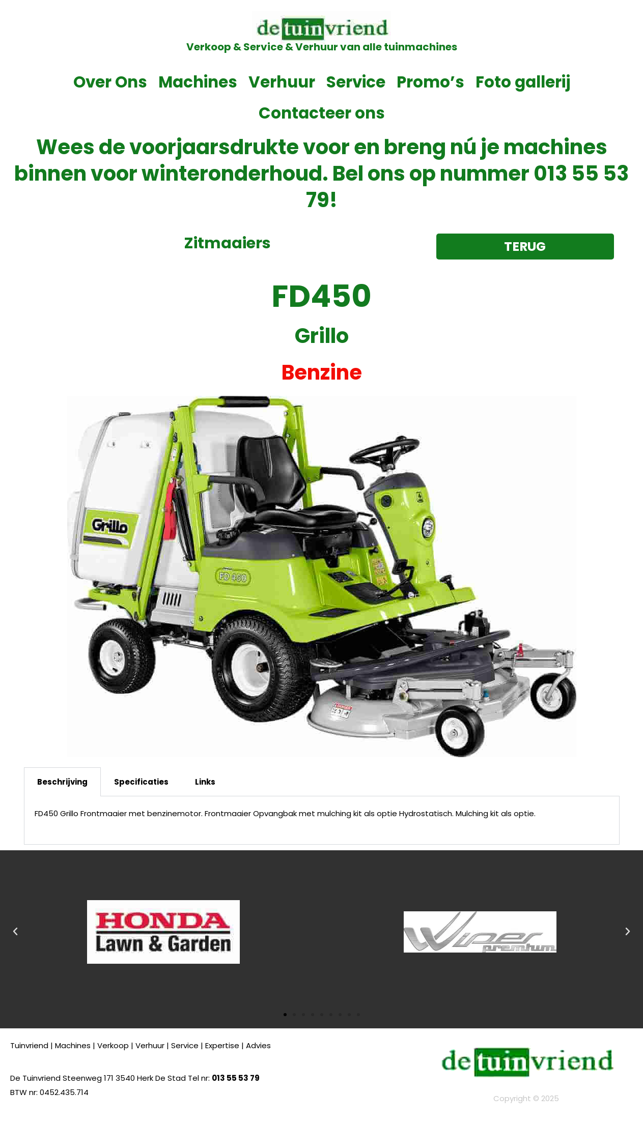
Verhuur (281, 82)
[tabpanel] (322, 820)
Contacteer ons (322, 113)
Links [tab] (205, 781)
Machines (197, 82)
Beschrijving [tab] (62, 781)
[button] (15, 932)
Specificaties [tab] (141, 781)
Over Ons (110, 82)
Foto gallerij (523, 82)
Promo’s (430, 82)
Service (355, 82)
